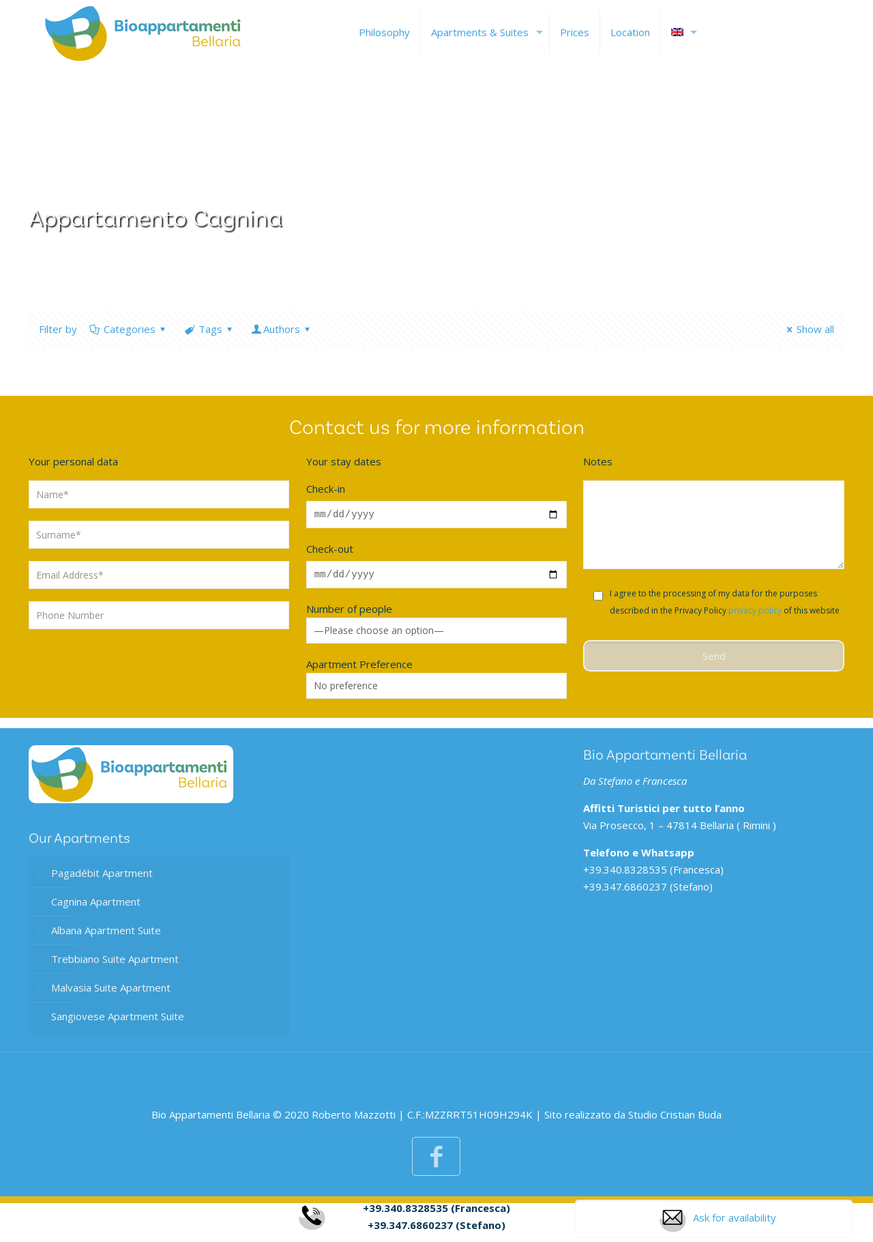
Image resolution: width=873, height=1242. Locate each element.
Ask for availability (717, 1223)
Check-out (329, 551)
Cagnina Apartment (95, 905)
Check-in (325, 488)
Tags (209, 329)
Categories (128, 329)
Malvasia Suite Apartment (111, 991)
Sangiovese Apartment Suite (117, 1020)
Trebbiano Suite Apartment (115, 963)
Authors (281, 329)
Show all (808, 329)
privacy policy (755, 610)
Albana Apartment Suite (106, 934)
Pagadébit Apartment (102, 877)
